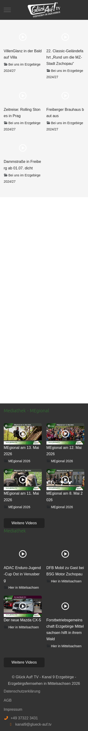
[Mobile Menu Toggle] (7, 9)
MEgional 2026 (19, 461)
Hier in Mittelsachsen (23, 587)
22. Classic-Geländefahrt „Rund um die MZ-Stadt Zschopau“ (64, 57)
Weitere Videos (24, 523)
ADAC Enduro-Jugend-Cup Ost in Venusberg (22, 574)
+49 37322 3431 (24, 718)
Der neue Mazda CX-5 (22, 620)
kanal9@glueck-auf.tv (33, 724)
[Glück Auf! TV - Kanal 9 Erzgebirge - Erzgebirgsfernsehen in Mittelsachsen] (44, 9)
